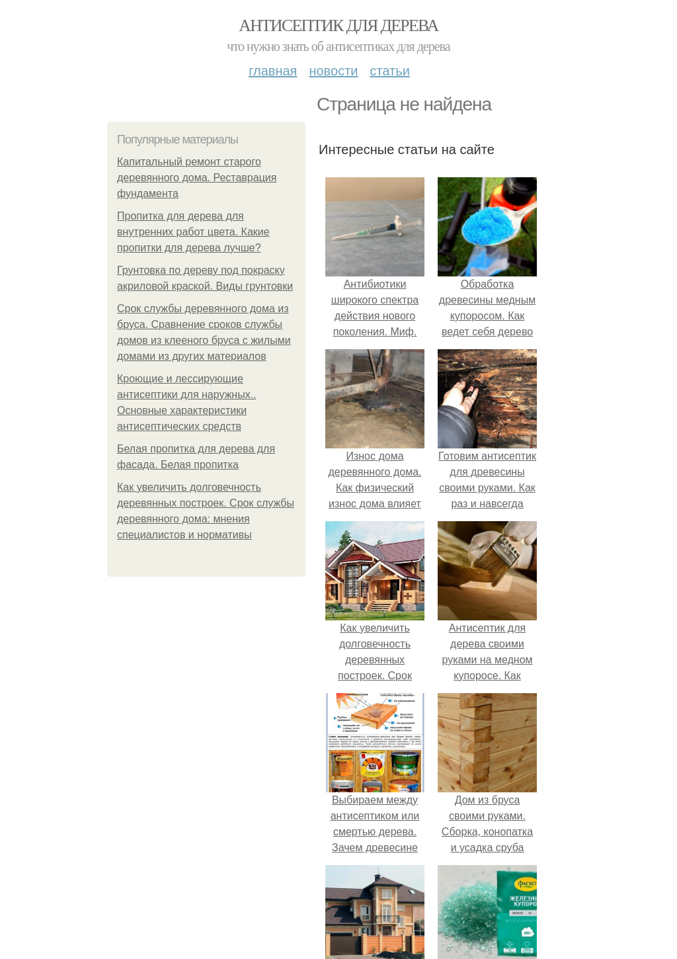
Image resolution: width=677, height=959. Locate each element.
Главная (273, 70)
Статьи (389, 70)
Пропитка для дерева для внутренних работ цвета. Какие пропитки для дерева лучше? (193, 231)
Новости (333, 70)
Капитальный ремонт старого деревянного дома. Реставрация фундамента (196, 177)
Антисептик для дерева (338, 25)
